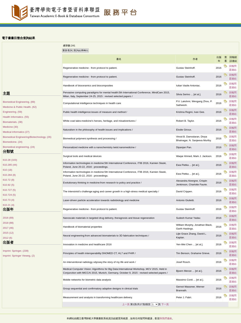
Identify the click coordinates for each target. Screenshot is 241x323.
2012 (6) (7, 237)
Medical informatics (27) (16, 132)
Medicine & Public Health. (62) (20, 107)
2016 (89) (8, 217)
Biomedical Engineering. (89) (19, 101)
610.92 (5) (8, 184)
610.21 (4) (8, 205)
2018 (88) (8, 222)
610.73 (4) (8, 199)
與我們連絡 (166, 318)
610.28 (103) (10, 159)
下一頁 (165, 304)
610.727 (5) (9, 190)
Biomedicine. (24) (12, 141)
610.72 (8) (8, 179)
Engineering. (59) (12, 111)
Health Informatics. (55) (16, 116)
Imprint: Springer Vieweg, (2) (19, 255)
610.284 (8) (9, 175)
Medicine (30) (10, 126)
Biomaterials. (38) (12, 122)
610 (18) (7, 169)
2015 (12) (8, 232)
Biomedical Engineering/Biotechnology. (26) (27, 137)
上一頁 (126, 304)
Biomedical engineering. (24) (19, 147)
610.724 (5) (9, 194)
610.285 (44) (10, 164)
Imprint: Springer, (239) (15, 250)
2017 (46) (8, 227)
